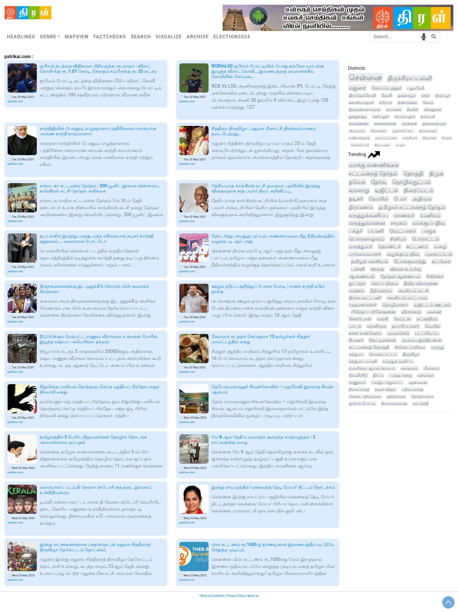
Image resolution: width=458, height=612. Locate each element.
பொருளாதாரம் (366, 239)
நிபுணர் (356, 340)
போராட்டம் (425, 239)
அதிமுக (422, 199)
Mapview (77, 36)
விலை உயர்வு (405, 269)
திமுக (436, 173)
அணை (434, 312)
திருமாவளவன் (394, 403)
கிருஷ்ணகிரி (359, 124)
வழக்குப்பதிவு (403, 254)
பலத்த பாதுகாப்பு (387, 382)
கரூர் (425, 95)
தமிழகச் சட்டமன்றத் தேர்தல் (412, 207)
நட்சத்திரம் (427, 319)
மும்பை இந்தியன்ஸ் (422, 340)
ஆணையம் (362, 276)
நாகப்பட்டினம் (386, 138)
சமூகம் (399, 223)
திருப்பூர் (442, 95)
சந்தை (377, 269)
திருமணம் (361, 207)
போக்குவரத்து (410, 261)
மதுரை (357, 87)
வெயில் (432, 326)
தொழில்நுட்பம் (411, 182)
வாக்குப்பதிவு (428, 223)
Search (141, 36)
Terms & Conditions (212, 595)
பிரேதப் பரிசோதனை (373, 312)
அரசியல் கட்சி (413, 291)
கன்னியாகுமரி (361, 102)
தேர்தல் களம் (422, 396)
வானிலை (376, 326)
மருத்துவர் (360, 246)
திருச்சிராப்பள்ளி (410, 78)
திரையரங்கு (359, 389)
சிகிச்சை (434, 276)
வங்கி (382, 319)
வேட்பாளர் (402, 231)
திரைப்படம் (418, 190)
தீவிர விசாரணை (421, 283)
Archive (198, 36)
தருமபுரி (428, 117)
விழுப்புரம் (357, 131)
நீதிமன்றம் (381, 291)
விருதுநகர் (433, 110)
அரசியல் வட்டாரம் (407, 298)
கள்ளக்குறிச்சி (385, 124)
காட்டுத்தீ (420, 403)
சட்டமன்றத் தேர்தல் (373, 173)
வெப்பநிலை (384, 283)
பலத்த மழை (400, 375)
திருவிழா (411, 354)
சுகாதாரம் (409, 368)
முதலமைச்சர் (363, 305)
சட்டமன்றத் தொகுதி (369, 347)
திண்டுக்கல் (407, 102)
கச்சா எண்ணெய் (365, 333)
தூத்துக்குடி (358, 117)
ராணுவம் (357, 382)
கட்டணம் (417, 246)
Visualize (169, 36)
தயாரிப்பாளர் (405, 326)
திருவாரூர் (429, 138)
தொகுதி (413, 173)
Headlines (21, 36)
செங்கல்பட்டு (360, 145)
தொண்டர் (389, 246)
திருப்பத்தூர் (382, 145)
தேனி (386, 95)
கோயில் (378, 199)
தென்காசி (409, 124)
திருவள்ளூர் (428, 131)
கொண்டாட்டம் (383, 354)
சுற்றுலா (356, 354)
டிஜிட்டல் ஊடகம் (432, 305)
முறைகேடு (398, 333)
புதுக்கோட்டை (403, 131)
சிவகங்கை (378, 131)
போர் (400, 199)
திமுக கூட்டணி (365, 298)
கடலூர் (400, 145)
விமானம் (411, 312)
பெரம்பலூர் (405, 117)
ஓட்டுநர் (357, 283)
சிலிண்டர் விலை (410, 347)
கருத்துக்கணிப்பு (368, 215)
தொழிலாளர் (395, 305)
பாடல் (355, 326)
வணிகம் (430, 215)
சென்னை (365, 77)
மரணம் (357, 291)
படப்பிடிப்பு (427, 333)
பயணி (376, 231)
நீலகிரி (412, 110)
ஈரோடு (385, 102)
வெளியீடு (358, 375)
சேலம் (428, 102)
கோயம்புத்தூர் (387, 88)
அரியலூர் (380, 117)
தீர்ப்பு (378, 375)
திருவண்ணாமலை (365, 110)
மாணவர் (403, 215)
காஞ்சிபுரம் (410, 138)
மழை (440, 246)
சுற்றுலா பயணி (363, 361)
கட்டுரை (441, 261)
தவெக (357, 182)
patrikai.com (15, 101)
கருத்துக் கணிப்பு (397, 361)
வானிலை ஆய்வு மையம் (372, 368)
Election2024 (232, 36)
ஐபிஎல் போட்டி (362, 403)
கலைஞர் (425, 375)
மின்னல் (431, 368)
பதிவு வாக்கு (412, 389)
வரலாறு (359, 190)
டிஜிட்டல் (386, 190)
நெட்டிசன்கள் (382, 340)
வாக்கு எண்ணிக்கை (374, 165)
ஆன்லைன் (417, 382)
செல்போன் (360, 319)
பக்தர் (355, 231)
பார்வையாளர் (365, 254)
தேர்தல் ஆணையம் (400, 276)
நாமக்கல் (393, 110)
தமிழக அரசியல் (369, 261)
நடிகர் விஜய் (385, 389)
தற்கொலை (396, 396)
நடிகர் (356, 199)
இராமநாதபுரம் (434, 124)
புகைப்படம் (438, 254)
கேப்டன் (402, 319)
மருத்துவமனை (367, 223)
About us (253, 595)
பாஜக (428, 231)
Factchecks (109, 36)
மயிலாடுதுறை (359, 138)
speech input (423, 36)
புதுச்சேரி (415, 88)
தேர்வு (378, 182)
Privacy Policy (236, 595)
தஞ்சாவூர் (407, 95)
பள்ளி (358, 269)
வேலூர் (447, 138)
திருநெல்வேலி (362, 95)
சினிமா (398, 239)
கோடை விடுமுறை (365, 396)
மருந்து (437, 347)
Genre (48, 36)
